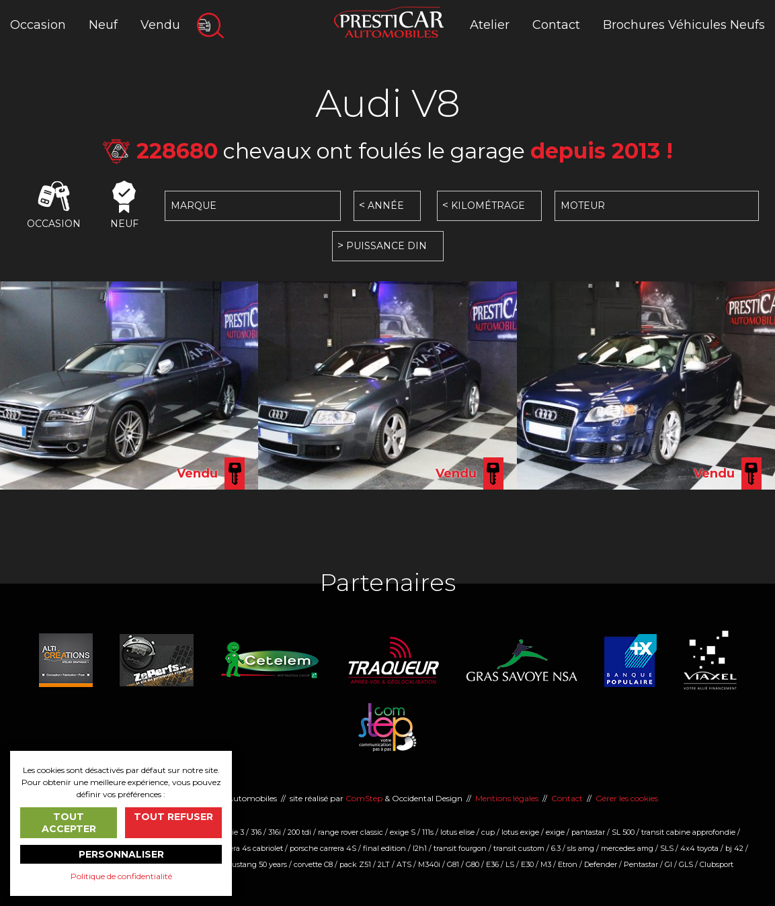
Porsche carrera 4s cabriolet (234, 848)
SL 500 (623, 832)
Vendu (160, 24)
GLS (686, 864)
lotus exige (520, 832)
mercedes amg (627, 848)
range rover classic (350, 832)
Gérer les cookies (627, 798)
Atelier (489, 24)
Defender (600, 864)
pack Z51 (355, 864)
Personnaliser (121, 854)
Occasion (38, 24)
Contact (556, 24)
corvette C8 (313, 864)
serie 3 (233, 832)
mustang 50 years (256, 864)
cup (488, 832)
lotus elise (457, 832)
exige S (402, 832)
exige (555, 832)
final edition (384, 848)
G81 (453, 864)
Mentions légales (506, 798)
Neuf (103, 24)
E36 (492, 864)
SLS (667, 848)
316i (274, 832)
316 (256, 832)
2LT (384, 864)
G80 (472, 864)
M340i (429, 864)
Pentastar (641, 864)
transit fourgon (460, 848)
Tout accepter (69, 823)
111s (428, 832)
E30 (527, 864)
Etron (567, 864)
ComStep (363, 798)
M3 (545, 864)
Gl (668, 864)
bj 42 (734, 848)
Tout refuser (173, 817)
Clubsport (716, 864)
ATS (404, 864)
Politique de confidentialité (121, 876)
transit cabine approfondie (688, 832)
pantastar (588, 832)
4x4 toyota (699, 848)
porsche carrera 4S (323, 848)
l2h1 (420, 848)
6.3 (556, 848)
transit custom (518, 848)
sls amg (580, 848)
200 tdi (299, 832)
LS (509, 864)
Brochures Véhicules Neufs (684, 24)
